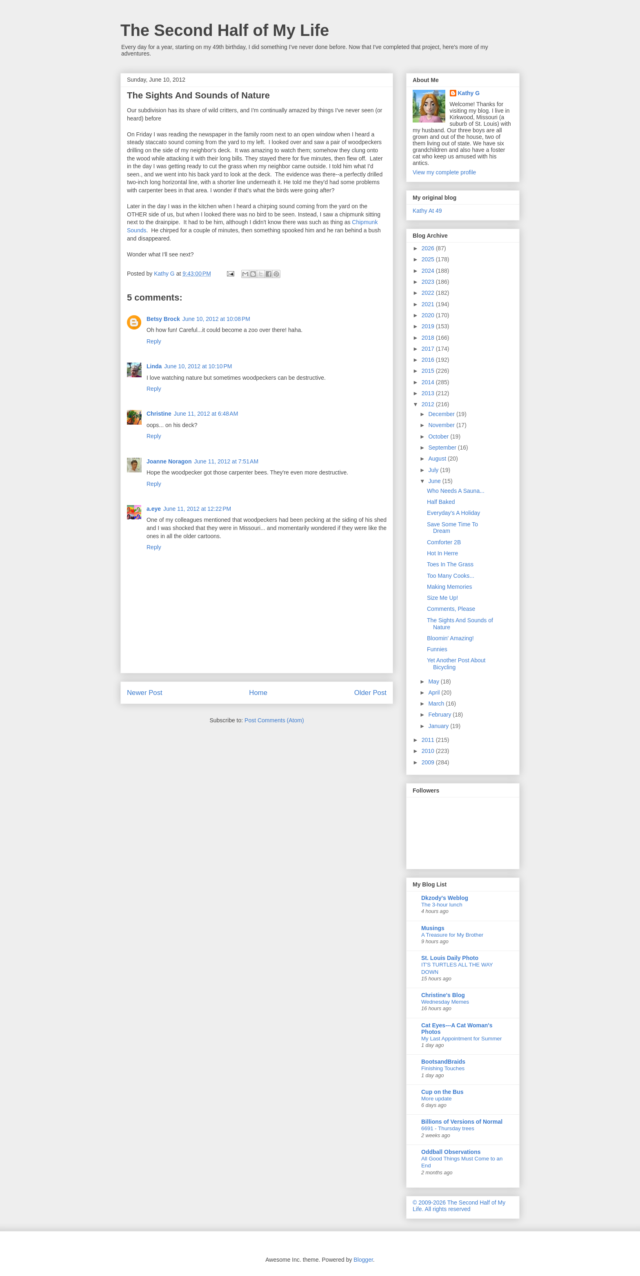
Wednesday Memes (445, 1002)
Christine (159, 413)
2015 (429, 370)
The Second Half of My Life (224, 30)
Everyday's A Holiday (453, 513)
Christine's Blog (443, 995)
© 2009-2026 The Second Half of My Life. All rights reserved (459, 1205)
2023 (429, 281)
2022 (429, 292)
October (439, 436)
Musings (432, 928)
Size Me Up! (442, 598)
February (440, 714)
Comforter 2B (444, 542)
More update (436, 1099)
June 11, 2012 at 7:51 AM (226, 461)
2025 (429, 259)
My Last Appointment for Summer (461, 1038)
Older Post (370, 693)
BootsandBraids (443, 1061)
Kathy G (469, 93)
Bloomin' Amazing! (450, 638)
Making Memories (449, 586)
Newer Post (144, 693)
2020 (429, 315)
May (434, 681)
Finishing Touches (442, 1068)
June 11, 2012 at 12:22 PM (197, 509)
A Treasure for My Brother (452, 935)
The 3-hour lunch (441, 905)
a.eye (154, 509)
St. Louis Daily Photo (449, 958)
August (437, 458)
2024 (429, 270)
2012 (429, 404)
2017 (429, 348)
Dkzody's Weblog (444, 898)
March (437, 703)
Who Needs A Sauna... (455, 491)
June (435, 481)
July (434, 470)
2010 (429, 751)
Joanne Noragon (169, 461)
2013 (429, 393)
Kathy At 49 (427, 210)
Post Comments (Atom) (274, 720)
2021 (429, 304)
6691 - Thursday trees (447, 1128)
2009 (429, 762)
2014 (429, 382)
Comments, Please (451, 609)
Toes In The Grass (450, 564)
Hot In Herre (442, 553)
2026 (429, 248)
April (434, 692)
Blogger (363, 1259)
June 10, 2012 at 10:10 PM (198, 366)
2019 (429, 326)
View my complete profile (444, 172)
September (443, 447)
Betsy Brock (163, 319)
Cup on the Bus (442, 1092)
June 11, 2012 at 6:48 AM (206, 413)
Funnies (437, 649)
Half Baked (441, 502)
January (439, 726)
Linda (154, 366)
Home (258, 693)
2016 (429, 359)
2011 (429, 740)
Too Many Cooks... (450, 575)
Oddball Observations (450, 1152)
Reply (154, 341)
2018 (429, 337)
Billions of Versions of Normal (461, 1121)
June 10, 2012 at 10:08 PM (216, 319)
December (442, 414)
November (442, 425)
